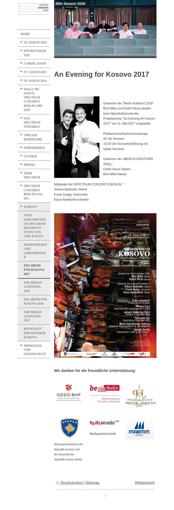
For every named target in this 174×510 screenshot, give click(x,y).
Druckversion (70, 483)
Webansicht (145, 483)
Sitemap (92, 483)
